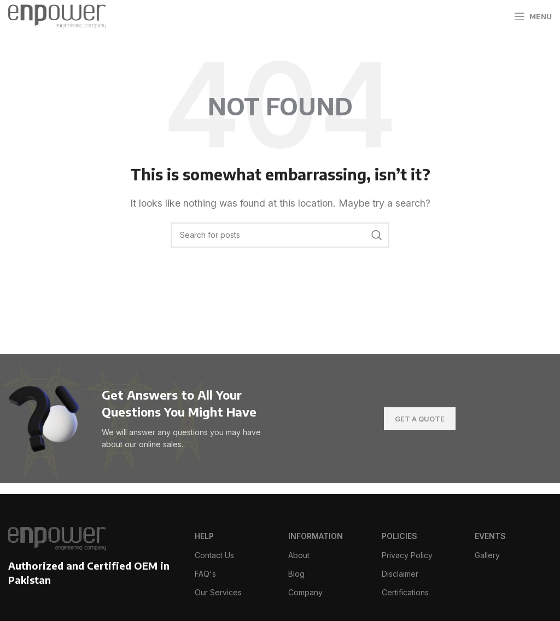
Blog (296, 573)
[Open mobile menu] (533, 16)
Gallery (487, 555)
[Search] (280, 235)
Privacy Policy (407, 555)
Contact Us (214, 555)
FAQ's (205, 573)
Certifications (405, 592)
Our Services (218, 592)
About (299, 555)
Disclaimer (400, 573)
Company (305, 592)
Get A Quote (420, 418)
